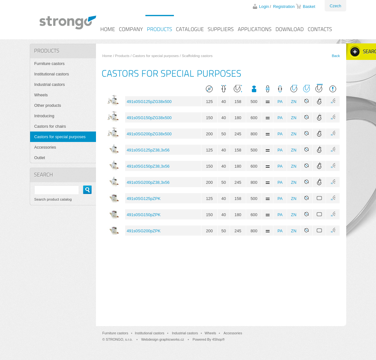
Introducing (44, 115)
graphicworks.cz (171, 339)
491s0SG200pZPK (144, 230)
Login (264, 6)
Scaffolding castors (197, 56)
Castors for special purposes (155, 56)
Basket (309, 6)
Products (122, 56)
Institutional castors (51, 74)
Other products (47, 105)
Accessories (45, 147)
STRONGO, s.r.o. (119, 339)
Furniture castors (49, 63)
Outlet (39, 157)
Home (107, 56)
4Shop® (218, 339)
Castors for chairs (50, 126)
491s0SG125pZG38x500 (149, 101)
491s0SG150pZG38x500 (149, 117)
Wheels (41, 95)
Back (336, 56)
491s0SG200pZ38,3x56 (148, 182)
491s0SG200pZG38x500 (149, 134)
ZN (293, 101)
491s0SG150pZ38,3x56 (148, 166)
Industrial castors (49, 84)
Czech (335, 5)
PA (280, 101)
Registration (284, 6)
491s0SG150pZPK (144, 214)
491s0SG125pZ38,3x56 (148, 150)
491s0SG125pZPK (144, 198)
